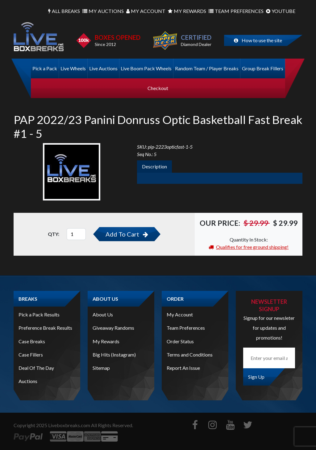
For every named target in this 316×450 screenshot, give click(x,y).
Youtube (280, 11)
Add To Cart (127, 234)
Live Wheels (73, 68)
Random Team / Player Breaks (207, 68)
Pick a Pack (44, 68)
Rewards (187, 11)
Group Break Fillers (262, 68)
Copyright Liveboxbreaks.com (52, 425)
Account (145, 11)
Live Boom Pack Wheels (146, 68)
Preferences (236, 11)
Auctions (103, 11)
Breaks (64, 11)
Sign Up (256, 377)
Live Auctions (103, 68)
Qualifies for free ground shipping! (249, 247)
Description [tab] (154, 166)
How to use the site (258, 40)
